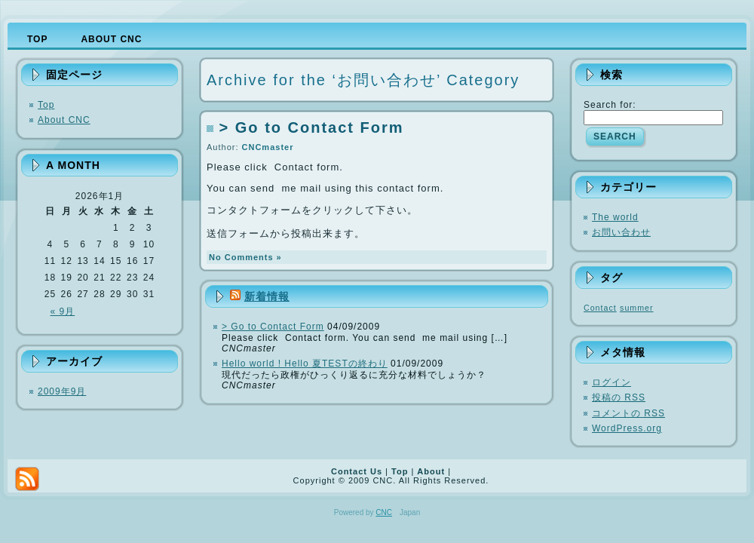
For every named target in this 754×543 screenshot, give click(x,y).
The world (615, 217)
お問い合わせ (621, 232)
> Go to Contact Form (311, 127)
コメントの (628, 413)
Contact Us (356, 471)
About (431, 471)
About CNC (64, 120)
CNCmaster (268, 147)
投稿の (618, 397)
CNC (383, 512)
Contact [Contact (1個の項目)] (600, 307)
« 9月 (63, 311)
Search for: (610, 105)
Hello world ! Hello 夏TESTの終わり (305, 363)
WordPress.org (627, 428)
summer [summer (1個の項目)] (636, 307)
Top (46, 105)
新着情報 (267, 296)
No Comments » (245, 257)
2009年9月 (62, 391)
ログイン (611, 382)
